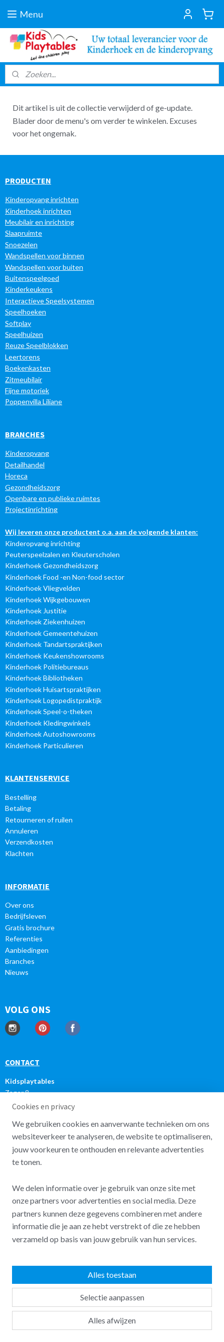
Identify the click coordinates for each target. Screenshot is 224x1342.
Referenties (24, 938)
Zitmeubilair (23, 379)
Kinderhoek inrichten (38, 211)
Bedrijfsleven (25, 916)
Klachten (19, 853)
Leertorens (22, 357)
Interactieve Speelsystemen (49, 300)
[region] (112, 1185)
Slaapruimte (23, 233)
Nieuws (17, 972)
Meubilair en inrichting (39, 222)
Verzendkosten (29, 841)
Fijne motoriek (27, 390)
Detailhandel (25, 464)
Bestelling (21, 797)
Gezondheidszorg (32, 487)
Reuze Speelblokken (36, 345)
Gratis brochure (30, 927)
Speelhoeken (25, 311)
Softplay (18, 323)
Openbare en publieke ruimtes (52, 498)
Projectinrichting (31, 509)
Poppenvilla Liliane (33, 401)
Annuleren (21, 830)
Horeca (16, 475)
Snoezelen (21, 244)
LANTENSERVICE (40, 778)
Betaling (18, 808)
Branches (20, 961)
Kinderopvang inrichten (42, 199)
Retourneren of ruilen (39, 819)
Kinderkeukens (29, 289)
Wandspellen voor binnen (44, 255)
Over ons (19, 905)
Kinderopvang (27, 453)
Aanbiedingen (27, 950)
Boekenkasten (28, 368)
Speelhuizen (24, 334)
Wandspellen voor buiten (44, 267)
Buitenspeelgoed (32, 278)
